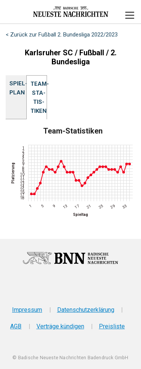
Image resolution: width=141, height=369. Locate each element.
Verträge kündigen (60, 326)
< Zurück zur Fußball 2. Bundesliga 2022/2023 (62, 34)
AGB (15, 326)
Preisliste (112, 326)
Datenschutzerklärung (85, 309)
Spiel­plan (16, 88)
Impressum (27, 309)
